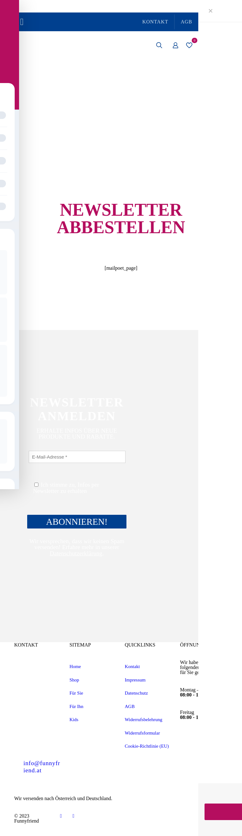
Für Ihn (77, 706)
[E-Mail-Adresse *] (77, 457)
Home (75, 666)
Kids (74, 719)
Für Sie (76, 693)
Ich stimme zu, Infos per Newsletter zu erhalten (66, 487)
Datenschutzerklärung (76, 553)
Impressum (135, 679)
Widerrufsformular (142, 732)
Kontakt (132, 666)
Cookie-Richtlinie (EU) (147, 746)
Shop (74, 679)
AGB (130, 706)
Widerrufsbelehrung (143, 719)
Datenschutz (136, 693)
